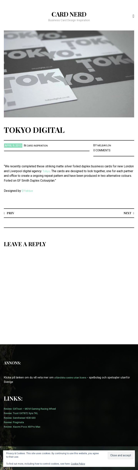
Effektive (28, 191)
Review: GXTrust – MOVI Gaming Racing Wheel (33, 409)
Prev (11, 213)
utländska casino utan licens (72, 377)
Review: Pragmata (15, 422)
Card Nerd (69, 13)
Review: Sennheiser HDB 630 (22, 417)
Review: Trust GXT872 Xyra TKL (23, 413)
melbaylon (105, 145)
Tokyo (46, 171)
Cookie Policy (78, 463)
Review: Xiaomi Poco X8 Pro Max (24, 427)
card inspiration (38, 145)
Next (126, 213)
